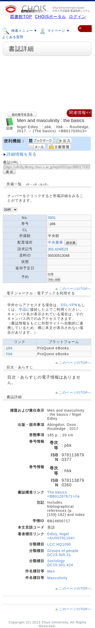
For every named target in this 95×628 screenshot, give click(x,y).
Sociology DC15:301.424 (60, 563)
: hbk (8, 354)
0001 (52, 218)
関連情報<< (80, 112)
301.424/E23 (58, 249)
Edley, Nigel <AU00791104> (61, 536)
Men (51, 571)
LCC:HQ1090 (59, 544)
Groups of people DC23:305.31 (63, 553)
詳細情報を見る (22, 154)
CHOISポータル (50, 16)
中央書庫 (55, 242)
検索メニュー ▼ (19, 30)
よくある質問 (12, 37)
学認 (22, 309)
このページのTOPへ (75, 289)
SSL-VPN (69, 305)
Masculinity (57, 578)
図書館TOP (21, 16)
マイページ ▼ (54, 30)
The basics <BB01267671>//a (63, 494)
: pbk (8, 348)
